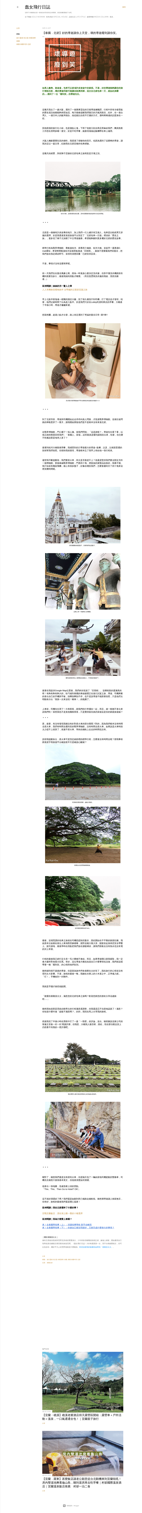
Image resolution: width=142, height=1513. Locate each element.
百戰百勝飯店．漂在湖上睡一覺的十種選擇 (62, 1213)
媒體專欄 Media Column (97, 17)
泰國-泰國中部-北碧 (23, 44)
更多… (112, 17)
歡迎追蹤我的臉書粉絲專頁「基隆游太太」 (96, 1247)
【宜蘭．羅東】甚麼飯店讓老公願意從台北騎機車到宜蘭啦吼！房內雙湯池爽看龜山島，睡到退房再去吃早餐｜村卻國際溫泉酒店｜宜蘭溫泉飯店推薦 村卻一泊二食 (81, 1482)
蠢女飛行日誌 (37, 7)
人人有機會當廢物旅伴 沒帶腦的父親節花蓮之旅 (64, 290)
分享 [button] (18, 28)
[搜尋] (124, 7)
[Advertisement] (82, 1286)
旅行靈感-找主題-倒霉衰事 (26, 38)
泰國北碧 (50, 1263)
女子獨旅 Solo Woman (35, 17)
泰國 (18, 41)
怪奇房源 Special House (57, 17)
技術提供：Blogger (71, 1505)
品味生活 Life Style (77, 17)
